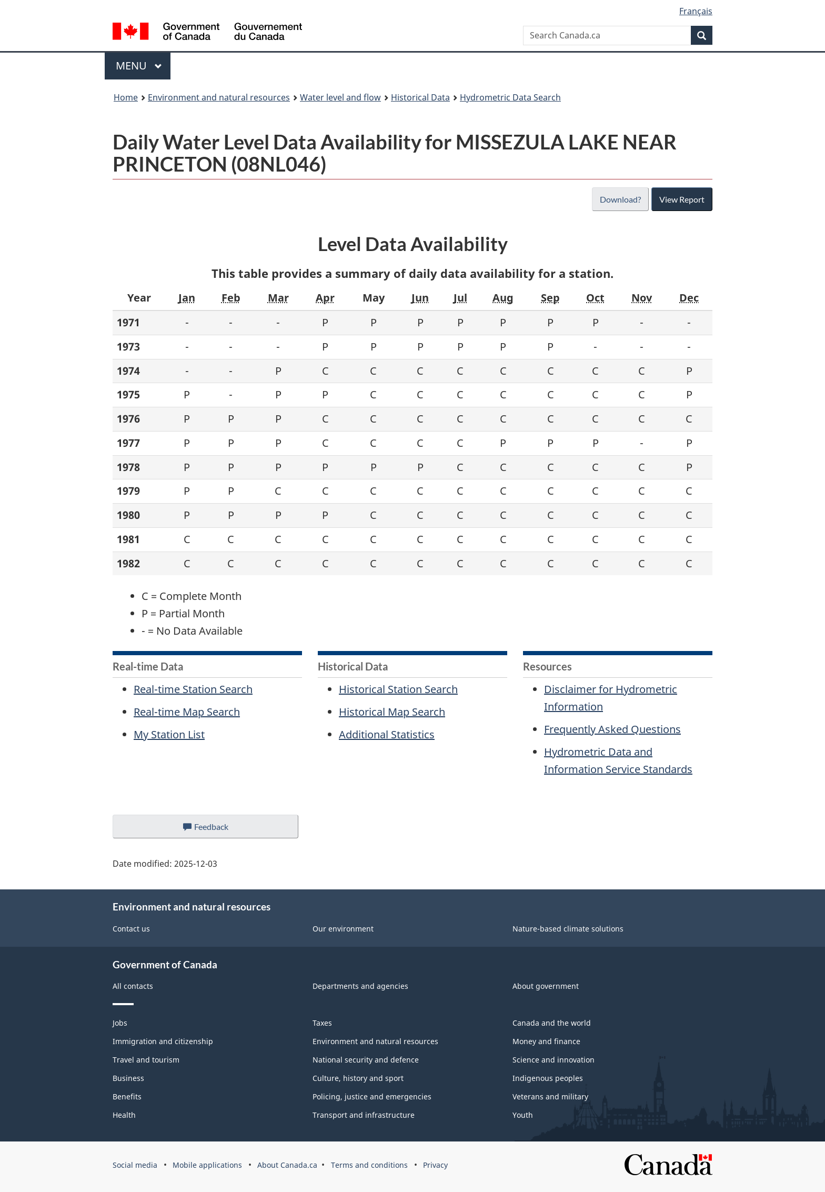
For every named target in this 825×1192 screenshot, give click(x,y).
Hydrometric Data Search (510, 97)
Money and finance (546, 1041)
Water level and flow (340, 97)
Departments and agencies (360, 986)
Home (126, 97)
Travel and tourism (146, 1060)
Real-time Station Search (193, 689)
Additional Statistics (387, 734)
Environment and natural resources (219, 97)
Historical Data (420, 97)
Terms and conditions (369, 1165)
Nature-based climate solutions (567, 929)
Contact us (131, 929)
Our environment (343, 929)
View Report (682, 199)
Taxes (322, 1023)
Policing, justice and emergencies (372, 1096)
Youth (522, 1115)
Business (128, 1078)
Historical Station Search (398, 689)
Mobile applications (207, 1165)
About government (545, 986)
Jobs (120, 1023)
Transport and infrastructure (364, 1115)
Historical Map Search (392, 712)
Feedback (216, 829)
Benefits (127, 1096)
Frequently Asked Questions (612, 729)
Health (124, 1115)
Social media (135, 1165)
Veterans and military (550, 1096)
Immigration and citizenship (163, 1041)
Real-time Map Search (187, 712)
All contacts (133, 986)
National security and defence (366, 1060)
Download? (619, 199)
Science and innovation (553, 1060)
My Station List (169, 734)
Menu (139, 65)
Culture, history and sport (358, 1078)
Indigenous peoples (547, 1078)
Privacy (435, 1165)
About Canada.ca (287, 1165)
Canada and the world (551, 1023)
